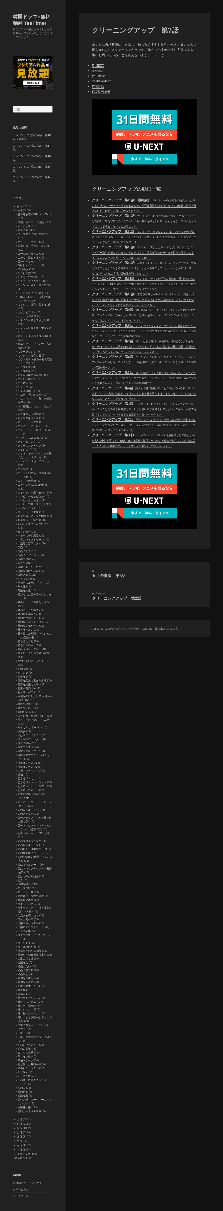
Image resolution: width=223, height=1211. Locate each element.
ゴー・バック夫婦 (28, 512)
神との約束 (24, 943)
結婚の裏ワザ (25, 970)
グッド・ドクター (28, 242)
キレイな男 (24, 226)
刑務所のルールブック (31, 582)
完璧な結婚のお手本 (29, 684)
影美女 (21, 731)
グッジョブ (24, 449)
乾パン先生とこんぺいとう (33, 524)
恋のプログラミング (29, 841)
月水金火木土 (25, 900)
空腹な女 (23, 962)
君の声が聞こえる (28, 618)
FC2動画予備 (101, 91)
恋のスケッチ (25, 813)
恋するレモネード (28, 790)
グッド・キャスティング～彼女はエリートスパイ (35, 455)
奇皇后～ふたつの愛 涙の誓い (35, 653)
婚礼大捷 (23, 672)
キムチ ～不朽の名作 (30, 394)
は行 (19, 1132)
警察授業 (23, 990)
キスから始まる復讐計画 (32, 375)
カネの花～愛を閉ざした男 (33, 320)
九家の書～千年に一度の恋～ (35, 246)
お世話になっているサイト (28, 1183)
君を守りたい (25, 629)
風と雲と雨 (24, 1076)
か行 (19, 210)
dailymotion (102, 81)
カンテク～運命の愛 (29, 355)
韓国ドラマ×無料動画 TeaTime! (31, 19)
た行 (19, 1123)
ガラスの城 (24, 367)
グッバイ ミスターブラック (34, 461)
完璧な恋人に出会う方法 (32, 680)
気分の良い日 (25, 919)
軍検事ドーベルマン (29, 998)
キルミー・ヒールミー (31, 426)
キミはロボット (27, 390)
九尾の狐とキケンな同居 (32, 516)
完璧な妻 (23, 676)
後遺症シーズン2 (27, 766)
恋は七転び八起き (28, 876)
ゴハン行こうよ (27, 508)
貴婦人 (21, 994)
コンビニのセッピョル (31, 496)
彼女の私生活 (25, 747)
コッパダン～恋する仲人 (32, 492)
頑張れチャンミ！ (28, 1068)
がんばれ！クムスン (29, 281)
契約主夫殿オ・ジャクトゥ (33, 661)
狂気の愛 (23, 230)
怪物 (20, 774)
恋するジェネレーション (32, 782)
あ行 (19, 206)
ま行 (19, 1136)
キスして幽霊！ (27, 379)
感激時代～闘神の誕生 (31, 896)
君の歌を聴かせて (28, 625)
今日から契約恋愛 (28, 535)
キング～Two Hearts (30, 437)
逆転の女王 (24, 1048)
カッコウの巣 (25, 316)
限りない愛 (24, 1056)
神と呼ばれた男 (27, 947)
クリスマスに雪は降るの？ (33, 234)
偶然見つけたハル (28, 571)
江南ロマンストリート (31, 927)
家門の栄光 (24, 712)
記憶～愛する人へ (28, 986)
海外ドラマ (23, 1154)
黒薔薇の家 (24, 1107)
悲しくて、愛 (25, 892)
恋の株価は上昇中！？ (31, 853)
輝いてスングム (27, 1001)
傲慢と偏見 (24, 575)
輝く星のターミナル (29, 1013)
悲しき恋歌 (24, 888)
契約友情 (23, 669)
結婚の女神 (24, 966)
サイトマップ (21, 1196)
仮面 (20, 547)
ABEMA (98, 70)
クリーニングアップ (29, 445)
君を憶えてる (25, 641)
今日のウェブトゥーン (31, 539)
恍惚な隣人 (24, 884)
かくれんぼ (24, 273)
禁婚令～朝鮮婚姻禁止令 (32, 954)
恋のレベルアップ (28, 845)
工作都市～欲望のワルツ (32, 716)
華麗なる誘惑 (25, 978)
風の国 (21, 1088)
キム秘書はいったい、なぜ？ (35, 406)
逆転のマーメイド (28, 1045)
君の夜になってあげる (31, 622)
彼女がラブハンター (29, 739)
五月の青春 (24, 531)
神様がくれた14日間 (30, 951)
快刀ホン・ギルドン (29, 770)
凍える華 (23, 578)
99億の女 (23, 269)
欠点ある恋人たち (28, 915)
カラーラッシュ (27, 351)
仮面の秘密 (24, 559)
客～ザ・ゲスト (27, 692)
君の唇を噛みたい (28, 614)
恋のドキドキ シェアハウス (34, 833)
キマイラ (23, 387)
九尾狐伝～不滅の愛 (29, 520)
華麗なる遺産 (25, 982)
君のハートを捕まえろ (31, 610)
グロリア (23, 469)
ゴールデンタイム (28, 253)
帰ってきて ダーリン (30, 727)
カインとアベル (27, 312)
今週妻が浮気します (29, 543)
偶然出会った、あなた (31, 567)
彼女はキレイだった (29, 751)
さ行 (19, 1119)
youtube (98, 76)
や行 (19, 1141)
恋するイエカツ (27, 778)
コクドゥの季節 (27, 481)
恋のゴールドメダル (29, 810)
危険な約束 (24, 590)
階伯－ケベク (25, 1060)
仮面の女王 (24, 551)
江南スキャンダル (28, 923)
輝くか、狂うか (27, 1005)
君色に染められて (28, 645)
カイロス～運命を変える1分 (34, 304)
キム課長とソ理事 (28, 414)
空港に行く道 (25, 958)
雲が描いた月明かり (29, 1064)
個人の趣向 (24, 563)
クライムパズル (27, 441)
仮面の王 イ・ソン (28, 555)
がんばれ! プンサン (29, 277)
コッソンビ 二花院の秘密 (32, 484)
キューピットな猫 (28, 422)
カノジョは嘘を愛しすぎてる (35, 328)
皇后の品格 (24, 931)
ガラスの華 (24, 371)
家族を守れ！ (25, 708)
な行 (19, 1128)
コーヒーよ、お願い (29, 500)
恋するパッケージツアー (32, 786)
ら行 (19, 1145)
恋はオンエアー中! (28, 864)
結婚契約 (23, 974)
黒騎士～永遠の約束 (29, 1111)
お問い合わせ (21, 1189)
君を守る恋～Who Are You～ (35, 214)
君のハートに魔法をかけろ (33, 602)
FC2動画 (98, 86)
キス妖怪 (23, 383)
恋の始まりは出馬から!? (32, 849)
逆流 (20, 1033)
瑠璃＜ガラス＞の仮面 (31, 222)
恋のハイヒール (27, 261)
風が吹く (23, 1072)
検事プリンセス (27, 904)
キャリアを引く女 (28, 418)
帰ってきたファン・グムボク (35, 719)
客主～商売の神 (27, 688)
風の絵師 (23, 1092)
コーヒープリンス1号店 (31, 504)
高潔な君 (23, 1095)
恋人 (20, 880)
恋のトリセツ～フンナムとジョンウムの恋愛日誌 (35, 827)
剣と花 (21, 586)
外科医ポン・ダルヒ (29, 649)
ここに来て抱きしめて (31, 293)
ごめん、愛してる (28, 257)
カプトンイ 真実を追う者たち (35, 336)
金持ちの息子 (25, 1052)
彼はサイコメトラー (29, 735)
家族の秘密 (24, 704)
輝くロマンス (25, 1009)
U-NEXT (98, 65)
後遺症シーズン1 (27, 763)
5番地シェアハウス (29, 265)
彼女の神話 (24, 743)
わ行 (19, 1149)
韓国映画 (20, 1158)
